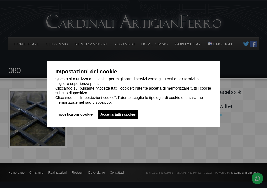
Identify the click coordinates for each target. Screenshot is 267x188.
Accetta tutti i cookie (117, 114)
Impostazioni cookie (74, 114)
